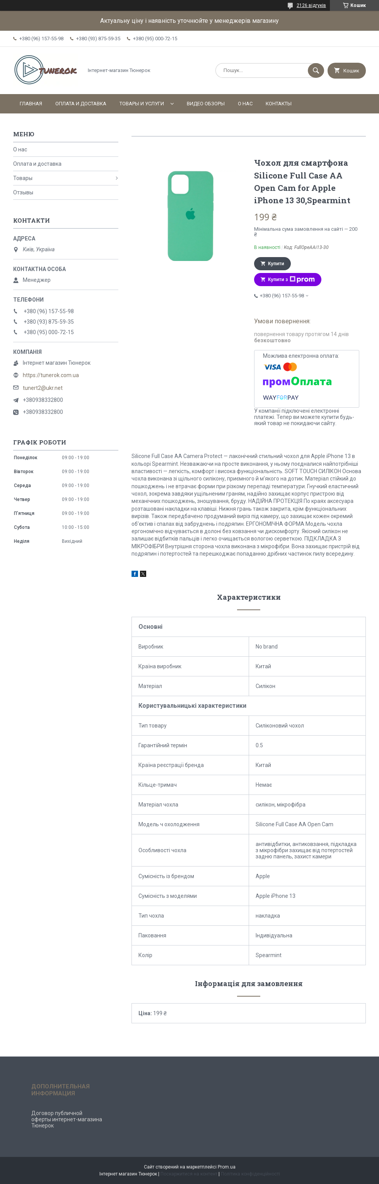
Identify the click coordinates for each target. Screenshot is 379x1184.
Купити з (291, 279)
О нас (245, 103)
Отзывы (23, 192)
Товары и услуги (142, 103)
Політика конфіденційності (250, 1174)
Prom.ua (227, 1167)
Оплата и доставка (80, 103)
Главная (31, 103)
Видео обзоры (206, 103)
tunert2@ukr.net (43, 388)
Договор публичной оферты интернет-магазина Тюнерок (66, 1119)
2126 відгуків (311, 5)
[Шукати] (316, 70)
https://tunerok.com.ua (51, 375)
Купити (276, 263)
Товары (22, 178)
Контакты (279, 103)
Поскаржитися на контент (188, 1174)
